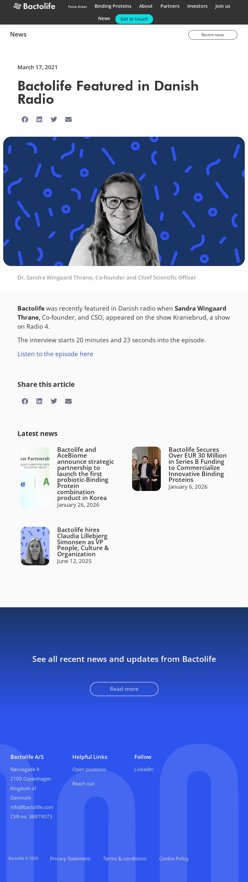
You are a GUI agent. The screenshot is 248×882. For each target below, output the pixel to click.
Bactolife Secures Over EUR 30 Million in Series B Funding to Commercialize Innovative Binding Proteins (198, 464)
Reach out (83, 783)
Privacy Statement (70, 858)
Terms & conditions (124, 858)
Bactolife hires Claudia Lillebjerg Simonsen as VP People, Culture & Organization (83, 542)
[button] (24, 119)
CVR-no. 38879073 (31, 816)
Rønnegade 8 (24, 769)
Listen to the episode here (55, 354)
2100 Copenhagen (30, 778)
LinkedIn (143, 769)
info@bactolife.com (31, 807)
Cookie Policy (174, 858)
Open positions (89, 769)
